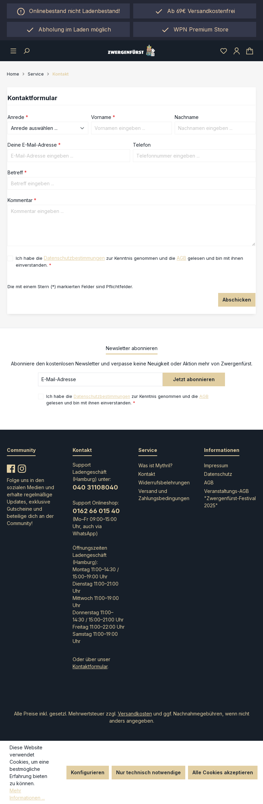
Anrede (18, 117)
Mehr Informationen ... (27, 794)
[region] (68, 29)
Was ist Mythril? (155, 465)
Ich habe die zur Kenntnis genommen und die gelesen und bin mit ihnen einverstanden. (129, 261)
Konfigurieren (87, 772)
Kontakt (146, 474)
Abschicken (237, 300)
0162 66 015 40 (96, 510)
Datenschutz (218, 474)
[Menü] (13, 50)
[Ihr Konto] (236, 50)
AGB (181, 258)
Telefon (142, 145)
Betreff (17, 172)
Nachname (187, 117)
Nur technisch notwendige (148, 772)
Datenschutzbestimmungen (74, 258)
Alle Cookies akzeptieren (222, 772)
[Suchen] (26, 50)
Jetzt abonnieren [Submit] (194, 379)
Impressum (216, 465)
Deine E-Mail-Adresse (34, 145)
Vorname (103, 117)
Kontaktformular (90, 666)
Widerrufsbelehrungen (164, 482)
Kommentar (22, 200)
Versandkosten (135, 713)
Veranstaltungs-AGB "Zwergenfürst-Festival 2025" (230, 498)
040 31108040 (95, 487)
